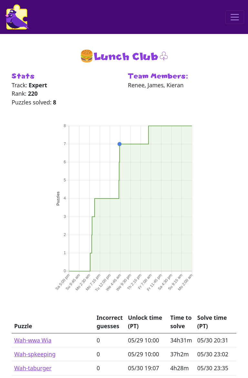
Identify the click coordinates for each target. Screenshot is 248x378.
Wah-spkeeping (35, 354)
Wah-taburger (32, 368)
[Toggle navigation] (234, 17)
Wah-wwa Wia (32, 340)
